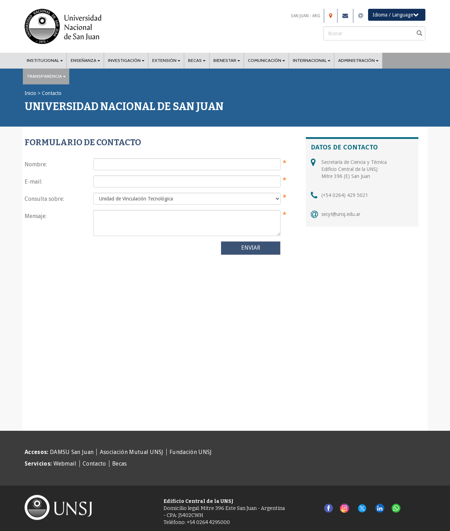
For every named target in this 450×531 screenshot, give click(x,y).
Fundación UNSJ (190, 452)
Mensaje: (35, 216)
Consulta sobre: (44, 199)
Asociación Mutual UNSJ (131, 452)
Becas (119, 463)
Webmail (65, 463)
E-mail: (33, 181)
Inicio (30, 93)
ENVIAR (250, 247)
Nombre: (36, 164)
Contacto (94, 463)
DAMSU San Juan (72, 452)
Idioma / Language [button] (396, 15)
